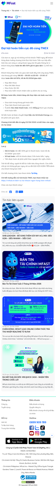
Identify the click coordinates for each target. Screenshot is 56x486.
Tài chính (15, 11)
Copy (21, 192)
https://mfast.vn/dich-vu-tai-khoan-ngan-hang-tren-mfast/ (26, 180)
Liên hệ (4, 422)
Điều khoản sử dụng (36, 404)
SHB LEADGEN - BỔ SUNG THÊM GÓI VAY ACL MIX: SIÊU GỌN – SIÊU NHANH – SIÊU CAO (27, 237)
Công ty (4, 404)
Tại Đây (34, 173)
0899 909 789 (37, 422)
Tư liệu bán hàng (7, 425)
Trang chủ (5, 11)
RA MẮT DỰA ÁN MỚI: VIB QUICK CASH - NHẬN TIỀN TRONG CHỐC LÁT (25, 378)
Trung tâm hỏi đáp (8, 428)
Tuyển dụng (5, 407)
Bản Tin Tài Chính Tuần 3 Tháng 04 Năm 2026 (21, 284)
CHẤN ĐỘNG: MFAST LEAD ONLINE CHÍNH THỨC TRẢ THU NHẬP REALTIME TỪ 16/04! (26, 330)
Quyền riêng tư (35, 407)
